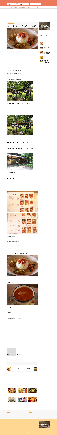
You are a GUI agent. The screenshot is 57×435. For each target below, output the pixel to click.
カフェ (35, 415)
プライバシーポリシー (9, 422)
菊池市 (23, 415)
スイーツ (40, 416)
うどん (40, 415)
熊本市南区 (13, 415)
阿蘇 (23, 416)
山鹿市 (18, 415)
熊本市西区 (8, 415)
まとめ (45, 416)
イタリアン (41, 37)
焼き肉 (35, 416)
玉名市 (7, 416)
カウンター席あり (17, 363)
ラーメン (41, 35)
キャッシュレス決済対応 (21, 363)
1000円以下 (9, 363)
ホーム (7, 421)
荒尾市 (12, 416)
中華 (46, 35)
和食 (40, 32)
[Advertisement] (28, 15)
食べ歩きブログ (43, 1)
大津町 (18, 416)
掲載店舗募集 (48, 1)
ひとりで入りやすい (13, 363)
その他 (7, 417)
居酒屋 (29, 415)
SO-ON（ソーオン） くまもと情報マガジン (45, 432)
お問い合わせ (8, 423)
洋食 (46, 32)
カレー (46, 37)
